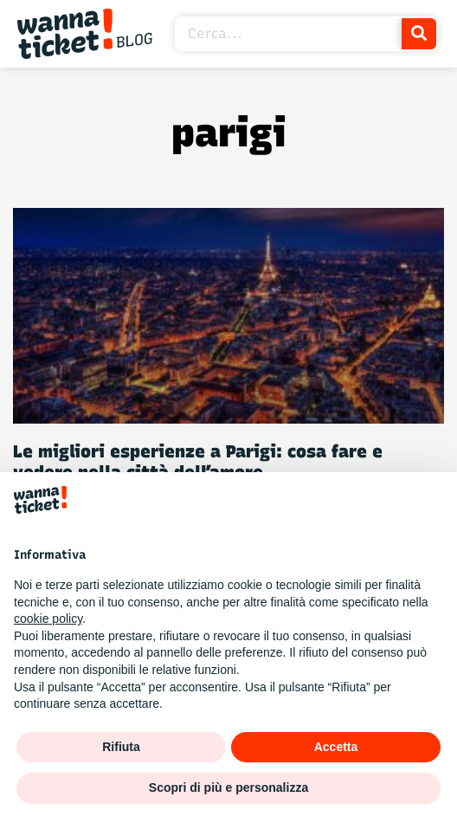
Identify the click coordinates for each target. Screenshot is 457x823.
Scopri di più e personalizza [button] (228, 787)
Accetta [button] (336, 747)
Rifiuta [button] (121, 747)
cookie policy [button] (48, 618)
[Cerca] (419, 33)
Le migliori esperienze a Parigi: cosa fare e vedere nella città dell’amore (198, 462)
